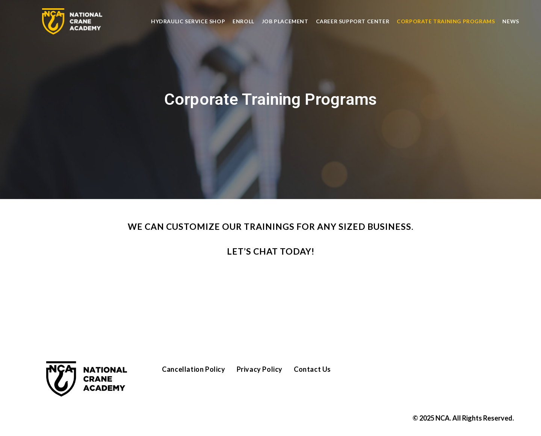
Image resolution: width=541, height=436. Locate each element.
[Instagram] (411, 372)
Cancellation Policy (193, 369)
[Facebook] (388, 372)
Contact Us (312, 369)
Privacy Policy (260, 369)
